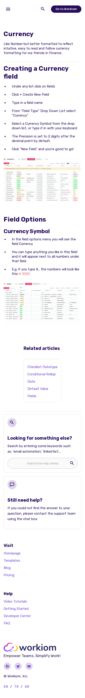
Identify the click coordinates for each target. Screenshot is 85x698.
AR (27, 687)
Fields (31, 396)
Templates (12, 560)
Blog (7, 568)
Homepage (12, 553)
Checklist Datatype (42, 367)
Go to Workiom (66, 9)
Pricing (9, 575)
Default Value (37, 389)
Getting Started (16, 609)
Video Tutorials (15, 601)
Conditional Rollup (41, 374)
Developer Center (17, 616)
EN (6, 687)
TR (16, 687)
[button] (8, 9)
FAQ (7, 623)
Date (31, 381)
